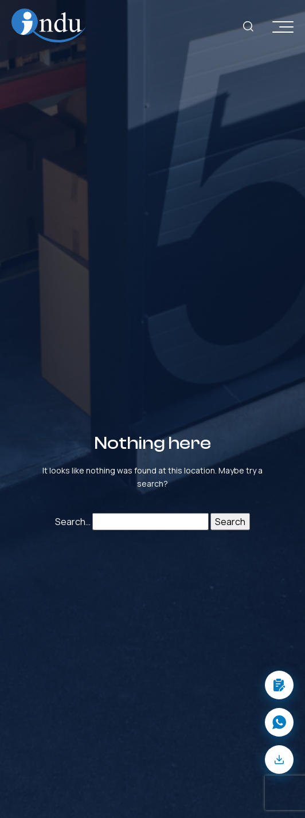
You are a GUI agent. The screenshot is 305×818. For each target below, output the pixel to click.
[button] (279, 685)
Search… (73, 521)
